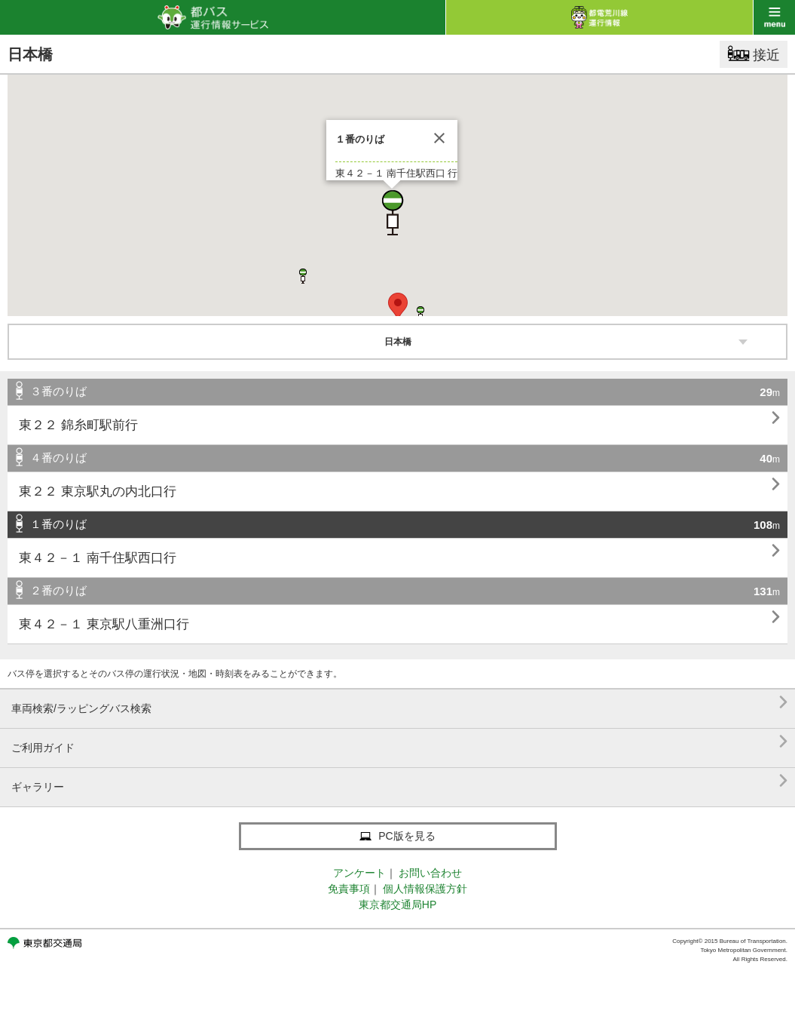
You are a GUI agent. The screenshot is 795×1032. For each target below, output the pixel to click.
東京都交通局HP (397, 904)
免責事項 (349, 889)
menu (774, 17)
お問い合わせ (430, 873)
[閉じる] (439, 138)
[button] (391, 213)
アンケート (359, 873)
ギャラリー (399, 781)
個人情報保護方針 (425, 889)
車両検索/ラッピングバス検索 (399, 703)
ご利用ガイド (399, 742)
